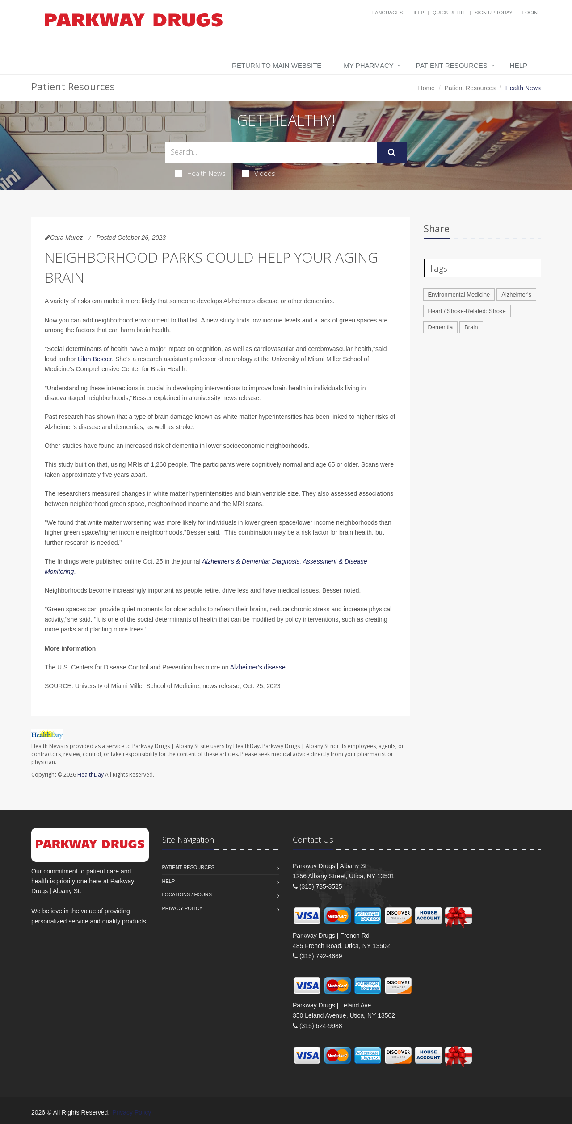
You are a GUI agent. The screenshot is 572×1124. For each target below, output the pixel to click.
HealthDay (90, 774)
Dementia (440, 327)
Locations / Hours (187, 894)
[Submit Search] (392, 152)
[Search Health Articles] (271, 152)
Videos (258, 173)
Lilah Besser (95, 359)
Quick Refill (449, 12)
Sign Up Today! (494, 12)
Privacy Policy (182, 908)
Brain (471, 327)
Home (426, 88)
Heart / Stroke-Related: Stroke (467, 311)
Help (417, 12)
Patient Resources (452, 65)
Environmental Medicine (459, 294)
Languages (387, 12)
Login (530, 12)
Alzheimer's (516, 294)
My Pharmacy (368, 65)
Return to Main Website (276, 65)
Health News (200, 173)
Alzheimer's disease (258, 667)
